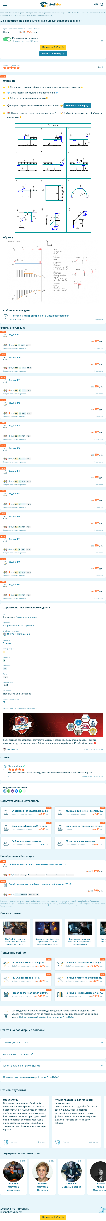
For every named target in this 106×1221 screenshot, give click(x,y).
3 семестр (8, 643)
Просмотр (99, 319)
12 (4, 702)
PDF (5, 669)
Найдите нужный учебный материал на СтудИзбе (46, 1017)
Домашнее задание (26, 617)
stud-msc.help (10, 749)
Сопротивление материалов (18, 625)
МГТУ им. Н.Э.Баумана (16, 634)
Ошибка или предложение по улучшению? (20, 708)
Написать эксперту (77, 105)
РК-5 (6, 677)
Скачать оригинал (17, 319)
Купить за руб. (53, 47)
